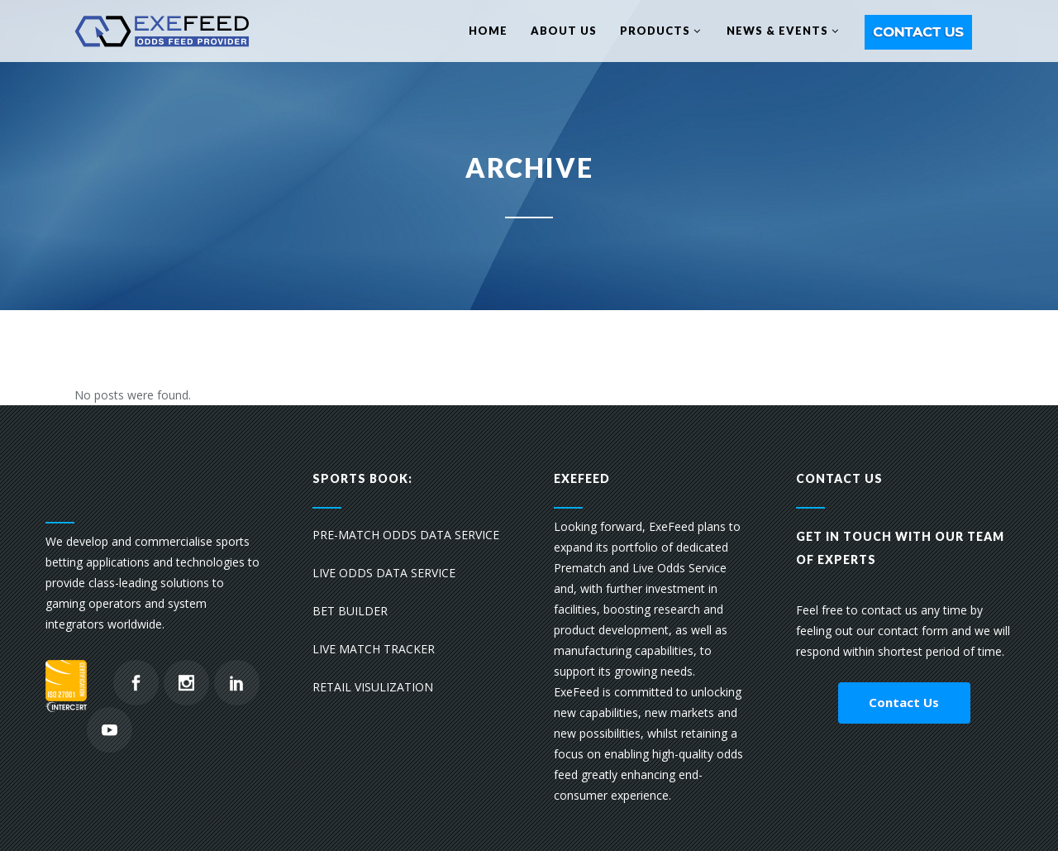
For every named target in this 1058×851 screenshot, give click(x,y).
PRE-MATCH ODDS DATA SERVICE (405, 535)
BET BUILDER (350, 611)
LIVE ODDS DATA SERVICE (383, 573)
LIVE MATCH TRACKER (373, 649)
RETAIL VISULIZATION (372, 687)
